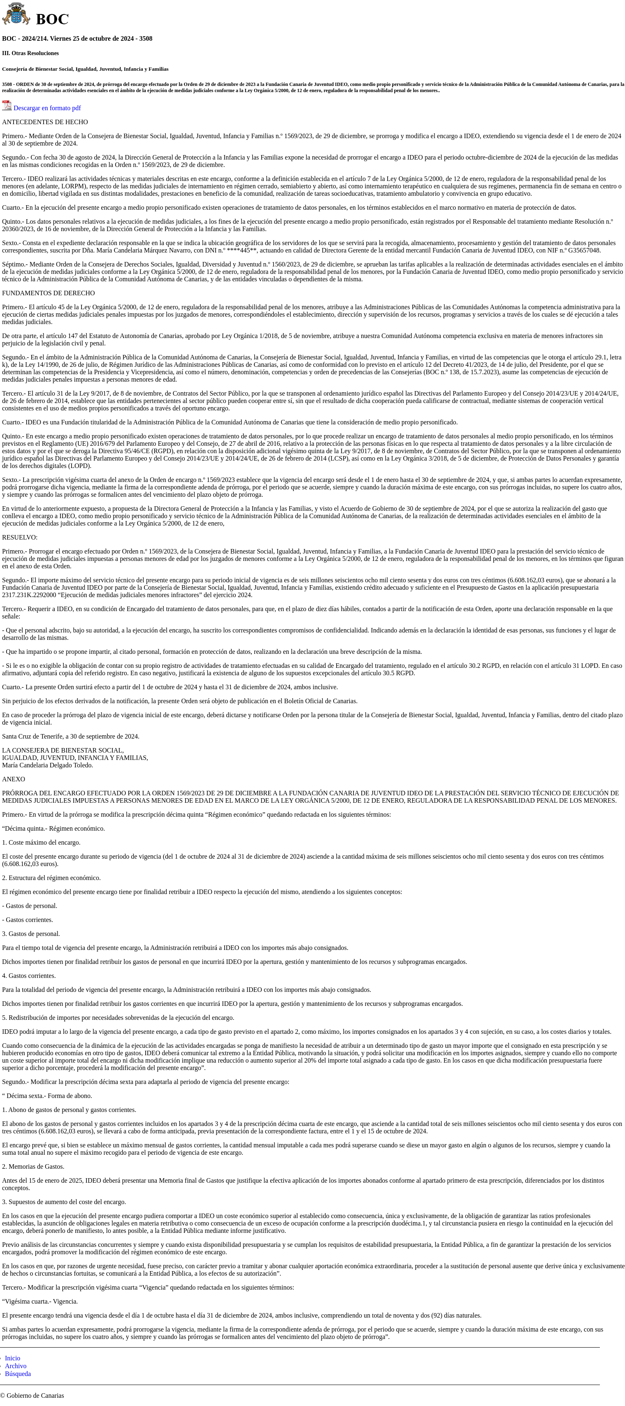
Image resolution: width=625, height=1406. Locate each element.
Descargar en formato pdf (47, 107)
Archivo (15, 1365)
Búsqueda (18, 1373)
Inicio (12, 1358)
